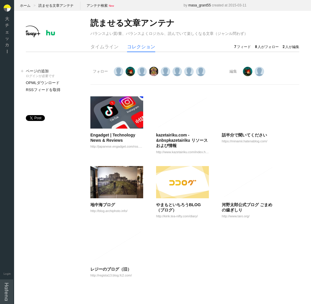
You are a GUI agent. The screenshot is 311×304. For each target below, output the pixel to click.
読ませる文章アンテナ (56, 6)
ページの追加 (52, 73)
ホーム (25, 6)
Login (7, 273)
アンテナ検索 (97, 6)
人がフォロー (267, 47)
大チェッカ (7, 35)
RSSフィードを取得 (43, 90)
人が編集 (291, 47)
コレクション (141, 46)
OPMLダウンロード (43, 83)
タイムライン (104, 46)
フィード (242, 47)
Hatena (6, 291)
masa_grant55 (199, 5)
